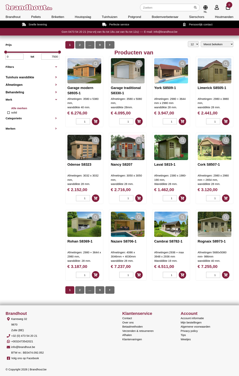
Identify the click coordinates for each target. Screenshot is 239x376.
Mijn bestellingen (191, 322)
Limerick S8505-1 (212, 88)
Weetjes (186, 339)
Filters (10, 66)
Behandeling (15, 92)
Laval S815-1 (165, 164)
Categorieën (14, 118)
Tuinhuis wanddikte (20, 77)
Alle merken (19, 108)
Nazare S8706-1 (124, 241)
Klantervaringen (132, 339)
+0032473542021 (22, 341)
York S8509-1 (165, 88)
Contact (127, 318)
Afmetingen (14, 84)
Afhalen (127, 335)
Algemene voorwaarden (195, 326)
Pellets (36, 17)
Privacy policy (189, 330)
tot (32, 56)
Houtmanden (224, 17)
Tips (183, 335)
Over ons (128, 322)
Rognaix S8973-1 (212, 241)
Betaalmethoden (132, 326)
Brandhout (13, 17)
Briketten (57, 17)
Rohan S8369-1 (79, 241)
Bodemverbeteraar (165, 17)
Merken (10, 128)
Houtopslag (83, 17)
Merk (9, 99)
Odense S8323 (79, 164)
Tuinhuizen (109, 17)
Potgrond (134, 17)
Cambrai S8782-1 (168, 241)
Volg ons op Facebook (25, 358)
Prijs (9, 44)
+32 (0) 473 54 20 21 (24, 335)
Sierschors (196, 17)
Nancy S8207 (122, 164)
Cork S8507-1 (209, 164)
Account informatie (192, 318)
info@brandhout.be (23, 347)
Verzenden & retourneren (138, 330)
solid (14, 112)
